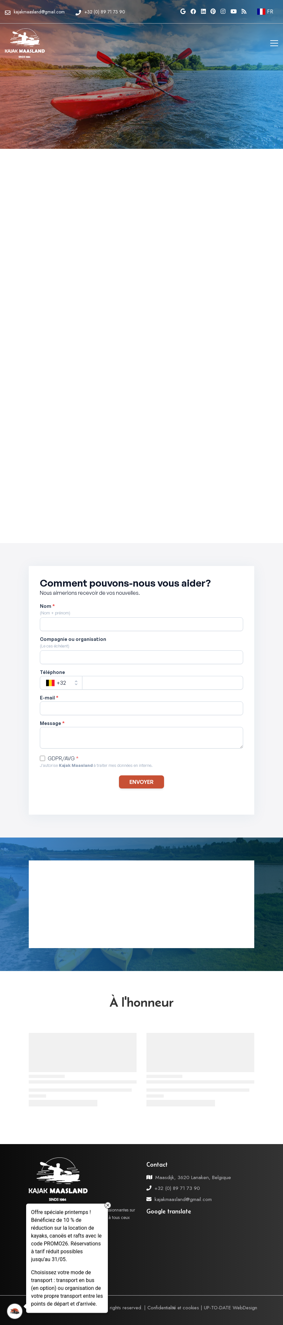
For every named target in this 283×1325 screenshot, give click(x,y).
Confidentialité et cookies (173, 1307)
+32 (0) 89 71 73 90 (177, 1188)
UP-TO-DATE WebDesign (230, 1307)
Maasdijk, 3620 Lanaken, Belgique (193, 1177)
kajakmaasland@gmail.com (183, 1199)
